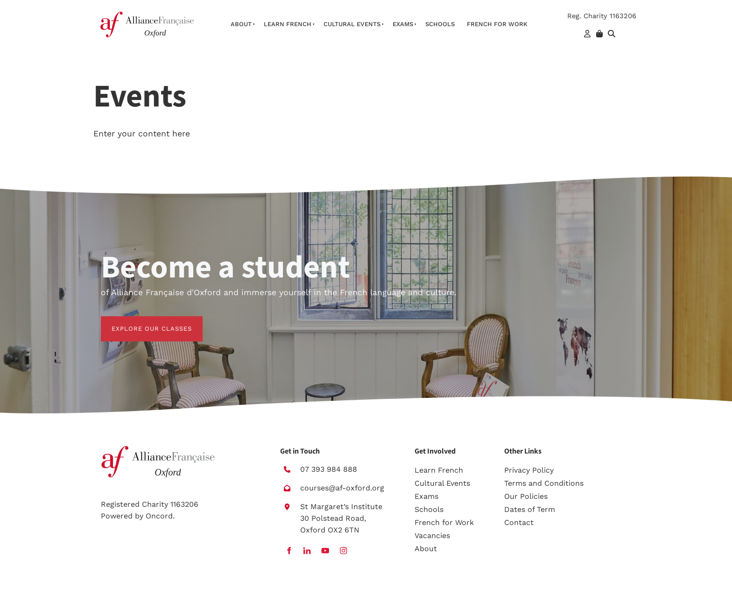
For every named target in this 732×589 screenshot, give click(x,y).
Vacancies (432, 535)
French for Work (444, 522)
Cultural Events (352, 24)
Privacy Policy (529, 470)
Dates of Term (529, 509)
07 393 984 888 (328, 469)
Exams (403, 24)
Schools (440, 24)
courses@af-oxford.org (342, 487)
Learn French (287, 24)
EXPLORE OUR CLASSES (141, 321)
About (241, 24)
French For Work (497, 24)
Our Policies (526, 496)
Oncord (159, 515)
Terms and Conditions (544, 483)
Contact (519, 522)
